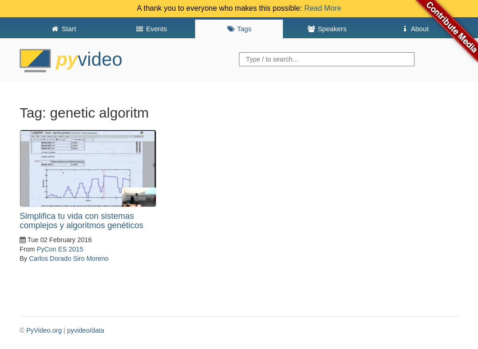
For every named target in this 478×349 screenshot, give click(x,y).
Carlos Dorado (50, 258)
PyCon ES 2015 (60, 249)
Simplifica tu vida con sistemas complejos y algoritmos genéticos (81, 220)
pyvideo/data (85, 330)
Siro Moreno (90, 258)
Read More (322, 8)
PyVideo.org (44, 330)
